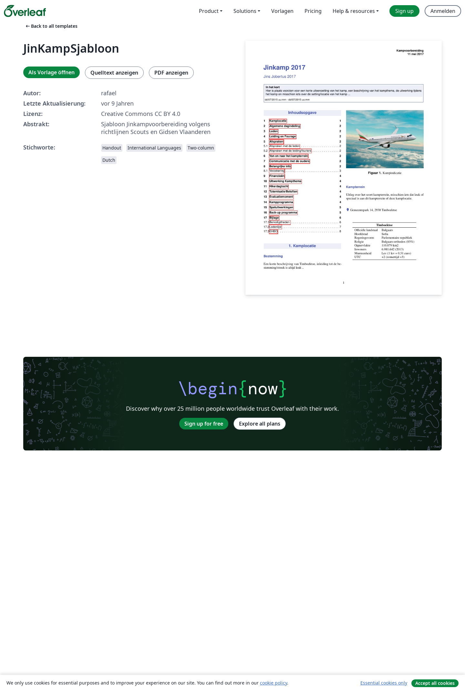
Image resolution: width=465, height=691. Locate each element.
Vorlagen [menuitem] (282, 11)
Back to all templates (51, 26)
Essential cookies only (383, 683)
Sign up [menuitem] (404, 11)
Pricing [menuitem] (313, 11)
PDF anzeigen (171, 72)
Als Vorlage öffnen (51, 72)
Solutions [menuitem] (244, 11)
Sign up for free (203, 423)
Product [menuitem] (209, 11)
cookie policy (273, 683)
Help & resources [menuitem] (354, 11)
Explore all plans (259, 423)
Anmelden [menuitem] (442, 11)
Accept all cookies (435, 683)
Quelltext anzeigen (114, 72)
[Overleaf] (25, 11)
